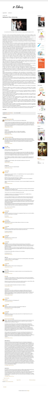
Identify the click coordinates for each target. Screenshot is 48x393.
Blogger (28, 390)
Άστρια (6, 146)
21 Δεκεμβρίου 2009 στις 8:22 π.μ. (9, 365)
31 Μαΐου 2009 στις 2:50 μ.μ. (8, 273)
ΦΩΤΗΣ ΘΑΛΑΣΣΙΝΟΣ (8, 137)
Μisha (5, 276)
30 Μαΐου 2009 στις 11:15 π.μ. (9, 162)
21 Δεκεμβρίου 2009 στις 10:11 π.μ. (9, 376)
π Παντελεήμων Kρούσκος (8, 119)
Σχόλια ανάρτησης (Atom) (9, 381)
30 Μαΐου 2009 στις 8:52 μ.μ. (8, 208)
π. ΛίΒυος (6, 186)
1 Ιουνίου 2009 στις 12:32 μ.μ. (9, 308)
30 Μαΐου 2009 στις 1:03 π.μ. (8, 134)
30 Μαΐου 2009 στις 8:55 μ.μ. (8, 223)
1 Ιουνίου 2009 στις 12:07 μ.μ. (9, 295)
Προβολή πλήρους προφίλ (41, 159)
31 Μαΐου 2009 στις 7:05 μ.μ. (8, 286)
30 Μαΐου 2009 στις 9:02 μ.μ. (8, 254)
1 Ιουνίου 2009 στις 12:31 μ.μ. (9, 301)
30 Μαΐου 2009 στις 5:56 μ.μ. (8, 183)
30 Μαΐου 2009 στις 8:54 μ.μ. (8, 217)
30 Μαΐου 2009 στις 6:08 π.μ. (8, 143)
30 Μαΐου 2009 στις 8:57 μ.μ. (8, 232)
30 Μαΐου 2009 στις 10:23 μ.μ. (9, 260)
